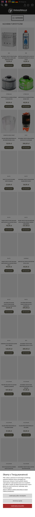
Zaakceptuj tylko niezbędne (17, 495)
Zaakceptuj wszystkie (17, 506)
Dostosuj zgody (17, 501)
